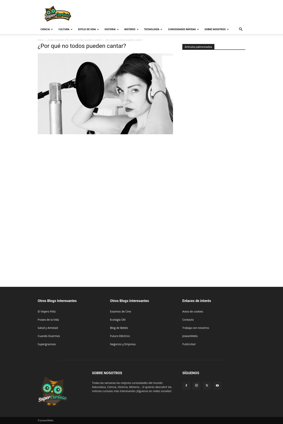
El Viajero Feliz (47, 311)
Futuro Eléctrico (120, 336)
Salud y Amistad (48, 328)
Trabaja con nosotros (195, 328)
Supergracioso (47, 344)
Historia (112, 29)
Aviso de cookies (192, 311)
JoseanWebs (190, 336)
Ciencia (46, 29)
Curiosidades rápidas (183, 29)
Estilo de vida (88, 29)
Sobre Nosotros (216, 29)
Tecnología (153, 29)
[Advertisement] (174, 14)
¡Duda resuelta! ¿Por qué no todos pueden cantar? (74, 40)
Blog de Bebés (119, 328)
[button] (240, 30)
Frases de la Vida (48, 319)
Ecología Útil (118, 319)
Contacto (188, 319)
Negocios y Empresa (122, 344)
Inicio (41, 40)
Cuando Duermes (49, 336)
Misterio (131, 29)
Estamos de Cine (120, 311)
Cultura (65, 29)
